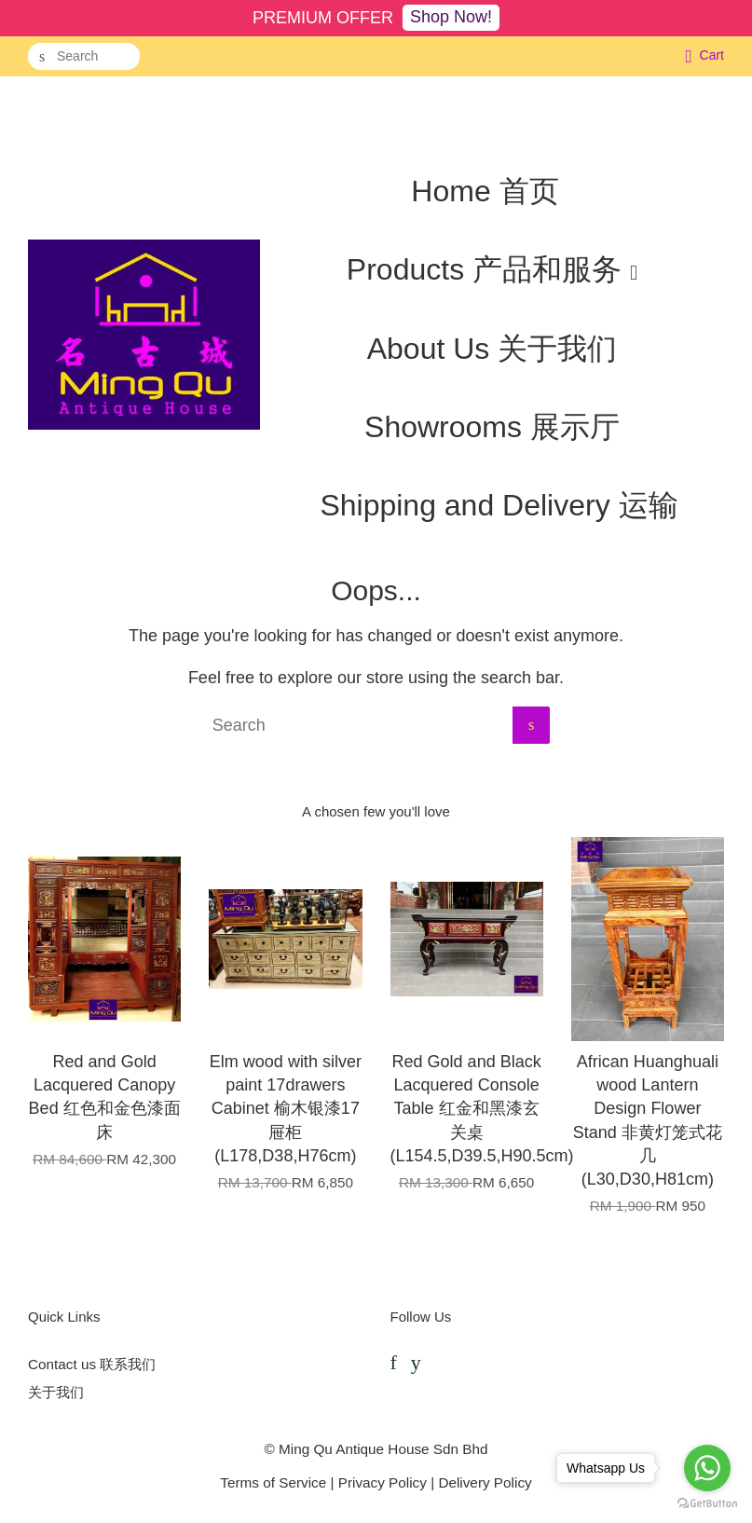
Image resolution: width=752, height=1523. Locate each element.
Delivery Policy (484, 1482)
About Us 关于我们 (492, 348)
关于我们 (56, 1392)
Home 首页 (484, 191)
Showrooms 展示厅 (492, 427)
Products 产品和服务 (492, 269)
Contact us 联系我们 (92, 1364)
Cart (712, 55)
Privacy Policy (382, 1482)
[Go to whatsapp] (707, 1468)
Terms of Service (273, 1482)
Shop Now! (451, 16)
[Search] (84, 56)
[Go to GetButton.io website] (707, 1504)
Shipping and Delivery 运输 (498, 505)
